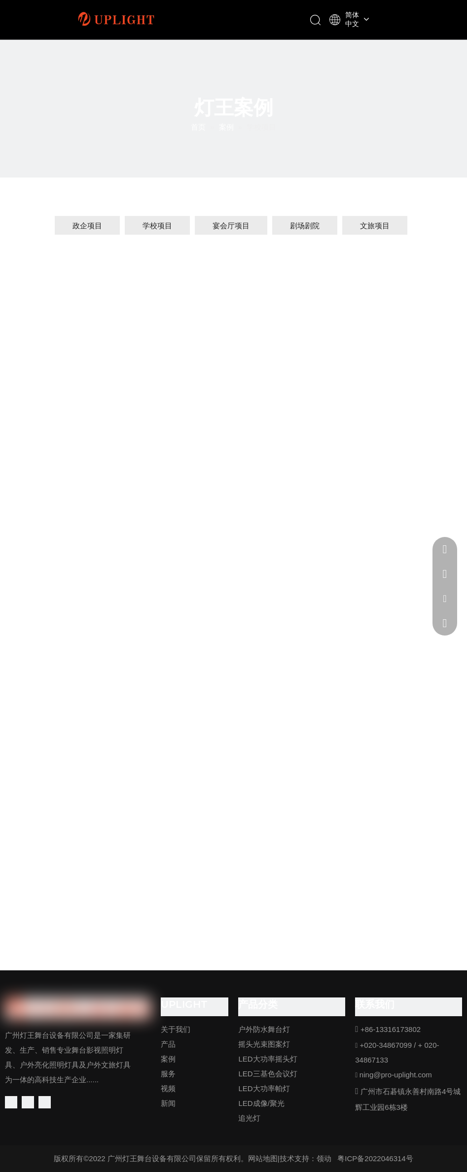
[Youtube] (44, 1102)
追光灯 (249, 1118)
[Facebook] (11, 1102)
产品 (168, 1044)
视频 (168, 1088)
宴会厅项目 (231, 225)
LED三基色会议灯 (267, 1073)
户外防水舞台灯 (264, 1029)
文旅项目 (375, 225)
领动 (324, 1158)
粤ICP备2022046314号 (375, 1158)
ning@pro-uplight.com (395, 1074)
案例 (168, 1059)
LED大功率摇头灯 (267, 1059)
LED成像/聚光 (261, 1103)
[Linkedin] (28, 1102)
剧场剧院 (305, 225)
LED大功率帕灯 (263, 1088)
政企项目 (87, 225)
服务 (168, 1073)
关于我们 (175, 1029)
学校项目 (157, 225)
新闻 (168, 1103)
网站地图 (263, 1158)
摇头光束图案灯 (264, 1044)
